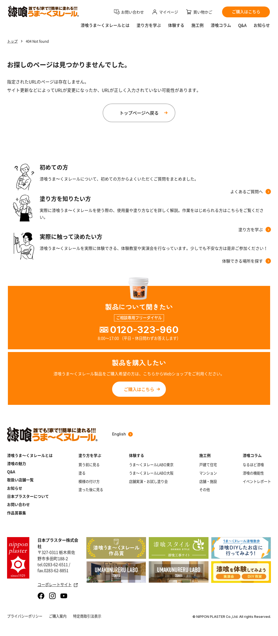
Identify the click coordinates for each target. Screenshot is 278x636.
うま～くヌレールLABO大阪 (151, 473)
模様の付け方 (89, 481)
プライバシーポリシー (24, 616)
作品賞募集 (16, 512)
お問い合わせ (18, 504)
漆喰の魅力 (16, 463)
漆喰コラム (221, 25)
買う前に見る (89, 464)
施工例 (197, 25)
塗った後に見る (90, 489)
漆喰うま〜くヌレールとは (105, 25)
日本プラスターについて (28, 496)
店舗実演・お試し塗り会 (148, 481)
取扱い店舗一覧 (20, 479)
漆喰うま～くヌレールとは (30, 455)
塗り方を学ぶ (149, 25)
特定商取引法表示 (87, 616)
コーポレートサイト (57, 585)
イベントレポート (257, 481)
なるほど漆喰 (253, 464)
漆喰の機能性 (253, 473)
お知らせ (262, 25)
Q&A (242, 25)
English (122, 434)
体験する (176, 25)
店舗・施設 (208, 481)
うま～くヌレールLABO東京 (151, 464)
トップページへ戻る (139, 112)
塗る (82, 473)
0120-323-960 (144, 329)
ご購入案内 (58, 616)
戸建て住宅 (208, 464)
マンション (208, 473)
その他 (204, 489)
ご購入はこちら (139, 389)
